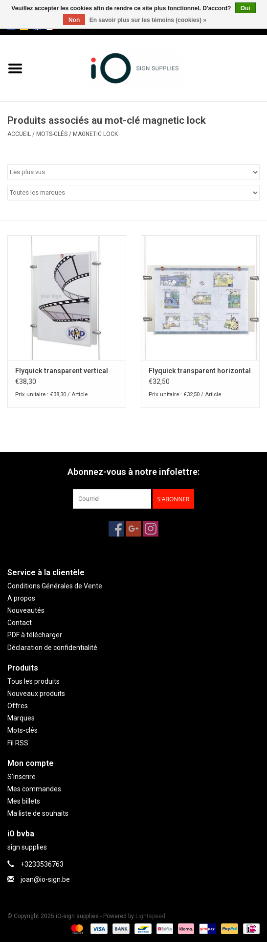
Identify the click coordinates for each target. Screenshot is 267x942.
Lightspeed (150, 916)
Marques (21, 718)
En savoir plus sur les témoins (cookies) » (147, 20)
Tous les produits (33, 681)
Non (74, 20)
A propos (21, 598)
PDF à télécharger (34, 635)
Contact (19, 623)
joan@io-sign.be (45, 879)
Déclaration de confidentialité (52, 647)
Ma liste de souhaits (37, 813)
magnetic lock (95, 134)
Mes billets (23, 801)
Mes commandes (34, 789)
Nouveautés (25, 610)
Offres (17, 706)
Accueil (19, 134)
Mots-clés (51, 134)
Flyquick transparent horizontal (200, 371)
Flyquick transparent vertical (61, 371)
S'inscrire (21, 777)
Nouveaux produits (36, 693)
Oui (245, 8)
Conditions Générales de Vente (54, 586)
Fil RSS (17, 743)
